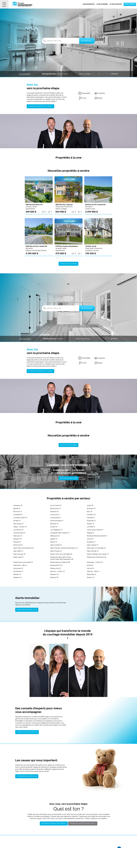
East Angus (18, 524)
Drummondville (56, 521)
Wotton (90, 577)
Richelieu (91, 542)
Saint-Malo (18, 551)
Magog (90, 533)
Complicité (99, 93)
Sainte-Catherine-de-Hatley (98, 554)
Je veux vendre (102, 4)
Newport (17, 539)
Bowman (91, 508)
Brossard (54, 511)
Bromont (17, 511)
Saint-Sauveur (19, 554)
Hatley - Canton (20, 527)
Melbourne (55, 536)
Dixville (16, 521)
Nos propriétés (89, 4)
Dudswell (91, 521)
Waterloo (54, 574)
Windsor (54, 577)
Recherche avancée (68, 47)
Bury (89, 511)
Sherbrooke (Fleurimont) (96, 557)
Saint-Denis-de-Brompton (23, 548)
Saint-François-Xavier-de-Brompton (64, 548)
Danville (91, 518)
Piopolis (17, 542)
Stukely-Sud (55, 568)
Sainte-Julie (18, 557)
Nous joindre (130, 4)
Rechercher (86, 41)
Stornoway (18, 568)
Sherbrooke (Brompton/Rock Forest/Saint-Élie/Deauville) (61, 558)
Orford (90, 539)
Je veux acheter (116, 4)
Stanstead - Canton (95, 562)
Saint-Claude (92, 545)
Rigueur (98, 98)
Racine (53, 542)
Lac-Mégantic (56, 530)
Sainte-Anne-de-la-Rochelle (61, 554)
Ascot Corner (56, 505)
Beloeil (16, 508)
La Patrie (91, 527)
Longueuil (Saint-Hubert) (60, 533)
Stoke (90, 565)
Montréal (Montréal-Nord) (97, 536)
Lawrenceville (19, 533)
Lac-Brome (18, 530)
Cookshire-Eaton (20, 518)
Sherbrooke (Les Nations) (60, 562)
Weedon (17, 577)
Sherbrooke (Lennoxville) (23, 562)
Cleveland (18, 514)
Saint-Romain (93, 551)
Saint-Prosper (56, 551)
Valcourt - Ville (93, 571)
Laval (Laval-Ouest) (95, 530)
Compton (91, 514)
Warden (17, 574)
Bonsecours (55, 508)
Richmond (18, 545)
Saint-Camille (56, 545)
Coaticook (55, 514)
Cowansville (55, 518)
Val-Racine (18, 571)
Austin (90, 505)
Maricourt (17, 536)
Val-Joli (90, 568)
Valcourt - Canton (57, 571)
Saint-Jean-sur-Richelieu (96, 548)
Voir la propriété (24, 74)
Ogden (53, 539)
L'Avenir (54, 527)
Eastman (54, 524)
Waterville (91, 574)
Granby (90, 524)
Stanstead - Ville (20, 565)
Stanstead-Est (56, 565)
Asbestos (17, 505)
